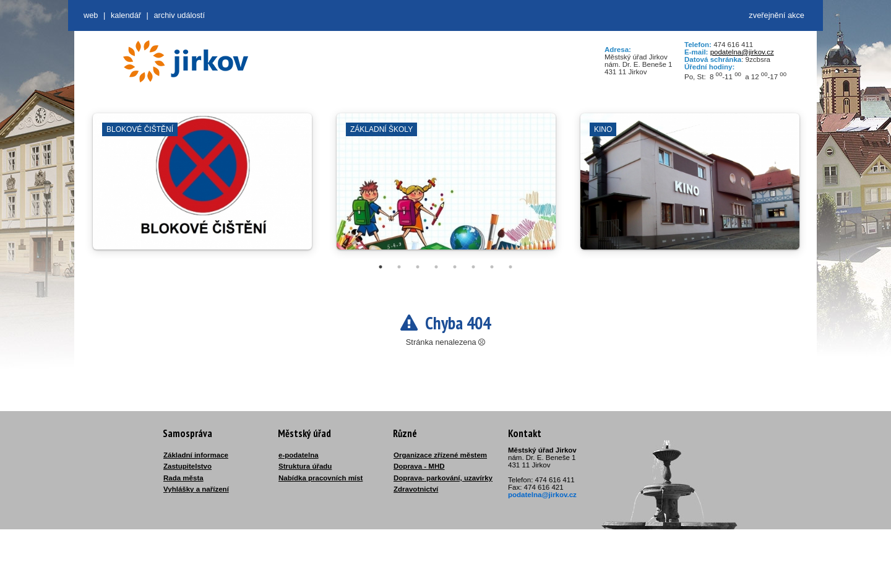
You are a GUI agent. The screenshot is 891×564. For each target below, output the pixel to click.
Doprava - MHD (419, 466)
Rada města (183, 478)
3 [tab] (417, 267)
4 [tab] (436, 267)
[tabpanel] (202, 187)
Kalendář (126, 15)
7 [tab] (492, 267)
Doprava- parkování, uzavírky (443, 478)
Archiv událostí (179, 15)
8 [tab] (510, 267)
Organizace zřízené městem (440, 455)
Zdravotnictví (416, 489)
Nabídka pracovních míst (320, 478)
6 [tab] (473, 267)
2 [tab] (399, 267)
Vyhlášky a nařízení (196, 489)
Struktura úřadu (305, 466)
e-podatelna (298, 455)
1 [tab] (380, 267)
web (91, 15)
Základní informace (195, 455)
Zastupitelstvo (187, 466)
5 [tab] (455, 267)
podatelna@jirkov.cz (742, 52)
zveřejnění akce (776, 15)
